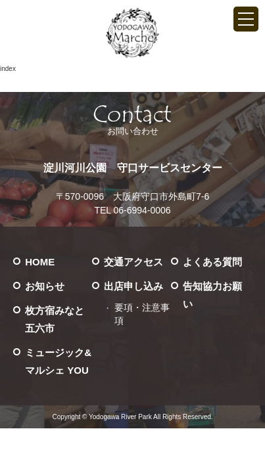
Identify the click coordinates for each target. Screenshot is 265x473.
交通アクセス (133, 261)
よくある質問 (212, 261)
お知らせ (44, 286)
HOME (40, 261)
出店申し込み (133, 286)
